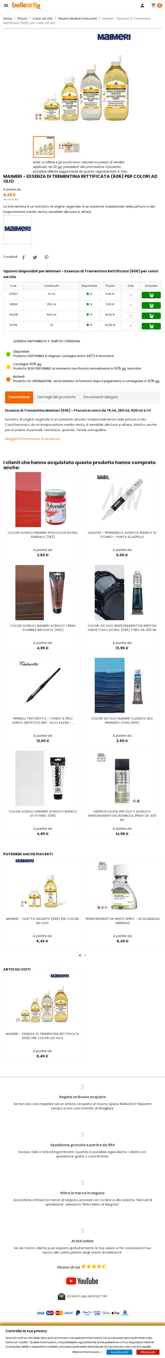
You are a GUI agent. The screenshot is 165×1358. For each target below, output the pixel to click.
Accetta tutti (119, 1352)
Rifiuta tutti (148, 1352)
